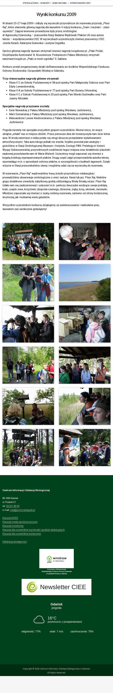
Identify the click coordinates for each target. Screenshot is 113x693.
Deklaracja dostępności (14, 541)
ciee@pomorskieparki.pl (22, 510)
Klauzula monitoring (12, 526)
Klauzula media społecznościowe (19, 522)
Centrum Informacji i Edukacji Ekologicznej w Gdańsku (65, 668)
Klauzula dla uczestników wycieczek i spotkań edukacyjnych (33, 529)
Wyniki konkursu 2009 (80, 3)
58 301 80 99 (12, 506)
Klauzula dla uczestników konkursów (21, 533)
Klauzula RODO (10, 518)
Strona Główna (30, 3)
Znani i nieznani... (60, 3)
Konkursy (45, 3)
